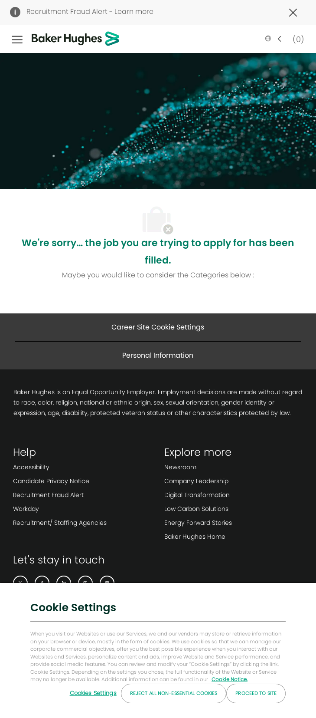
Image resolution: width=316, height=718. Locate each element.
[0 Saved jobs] (296, 39)
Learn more (133, 11)
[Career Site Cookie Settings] (158, 327)
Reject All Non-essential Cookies (174, 693)
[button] (273, 39)
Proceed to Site (256, 693)
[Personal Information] (158, 355)
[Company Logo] (62, 39)
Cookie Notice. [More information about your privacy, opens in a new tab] (230, 679)
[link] (60, 467)
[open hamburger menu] (17, 39)
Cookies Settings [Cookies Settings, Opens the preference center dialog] (93, 693)
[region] (158, 650)
